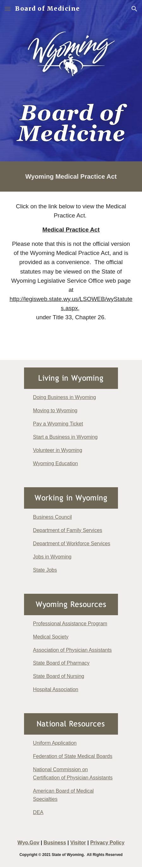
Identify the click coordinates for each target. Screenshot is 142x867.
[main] (71, 176)
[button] (7, 8)
